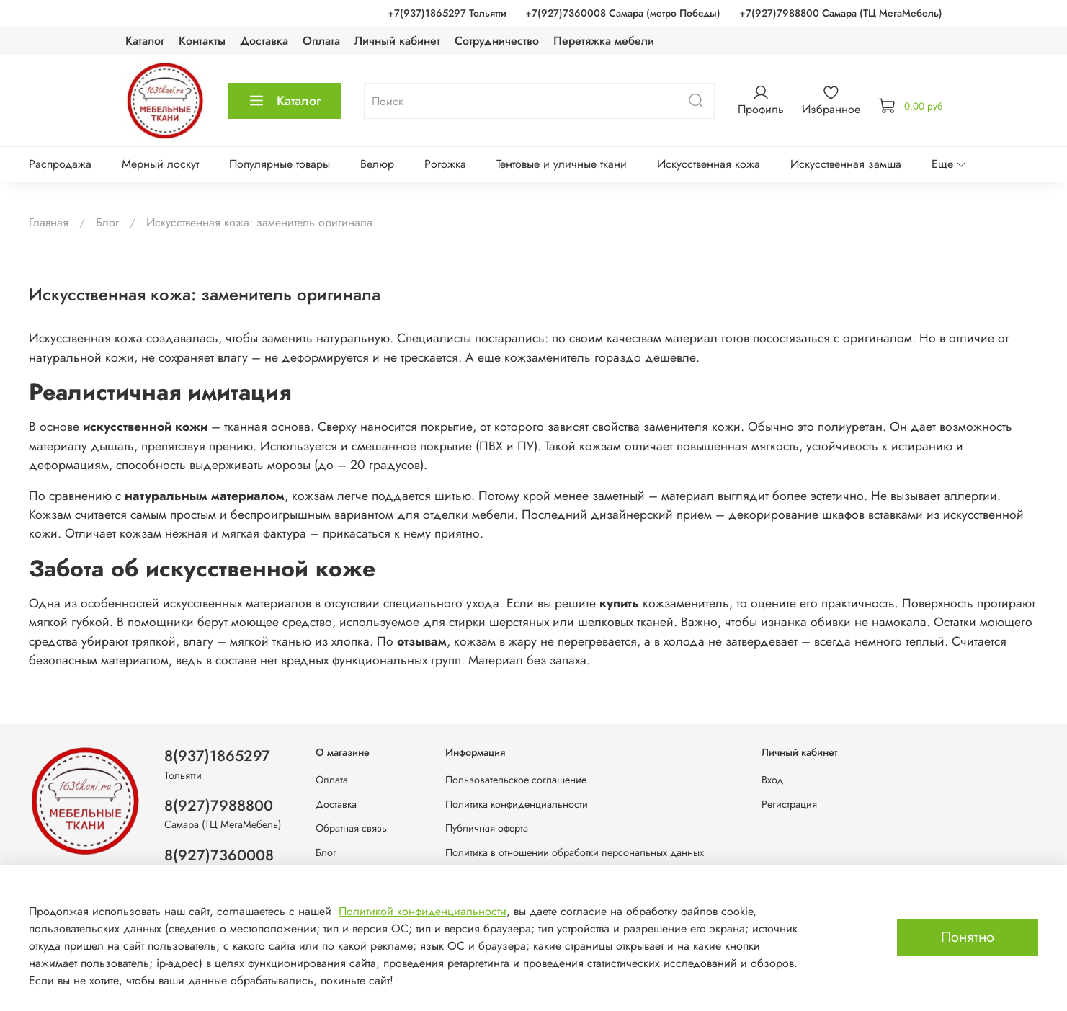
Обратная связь (351, 828)
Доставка (264, 40)
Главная (48, 222)
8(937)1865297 (217, 756)
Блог (107, 222)
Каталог (144, 40)
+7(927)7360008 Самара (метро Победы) (622, 13)
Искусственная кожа (708, 164)
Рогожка (445, 164)
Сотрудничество (497, 40)
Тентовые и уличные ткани (561, 164)
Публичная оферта (486, 828)
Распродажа (60, 164)
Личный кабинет (397, 40)
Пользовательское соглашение (515, 779)
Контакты (202, 40)
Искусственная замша (845, 164)
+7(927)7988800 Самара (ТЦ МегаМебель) (840, 13)
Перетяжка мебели (603, 40)
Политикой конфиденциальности (422, 911)
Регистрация (789, 804)
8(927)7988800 (218, 805)
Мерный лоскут (160, 164)
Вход (772, 779)
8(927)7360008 (219, 855)
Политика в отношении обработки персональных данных (574, 852)
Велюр (377, 164)
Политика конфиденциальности (516, 804)
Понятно (967, 937)
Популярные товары (279, 164)
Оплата (321, 40)
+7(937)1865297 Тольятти (447, 13)
